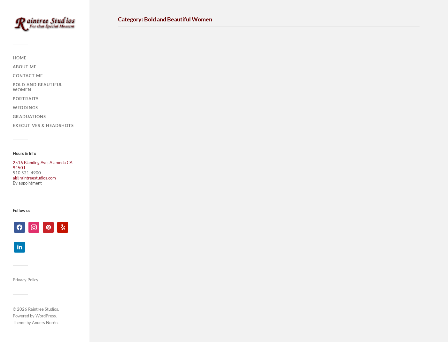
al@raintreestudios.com (34, 177)
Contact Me (28, 75)
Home (20, 57)
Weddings (25, 107)
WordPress (45, 315)
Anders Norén (45, 322)
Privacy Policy (25, 279)
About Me (24, 66)
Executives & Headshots (43, 125)
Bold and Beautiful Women (38, 87)
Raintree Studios (43, 309)
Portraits (26, 98)
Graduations (29, 116)
